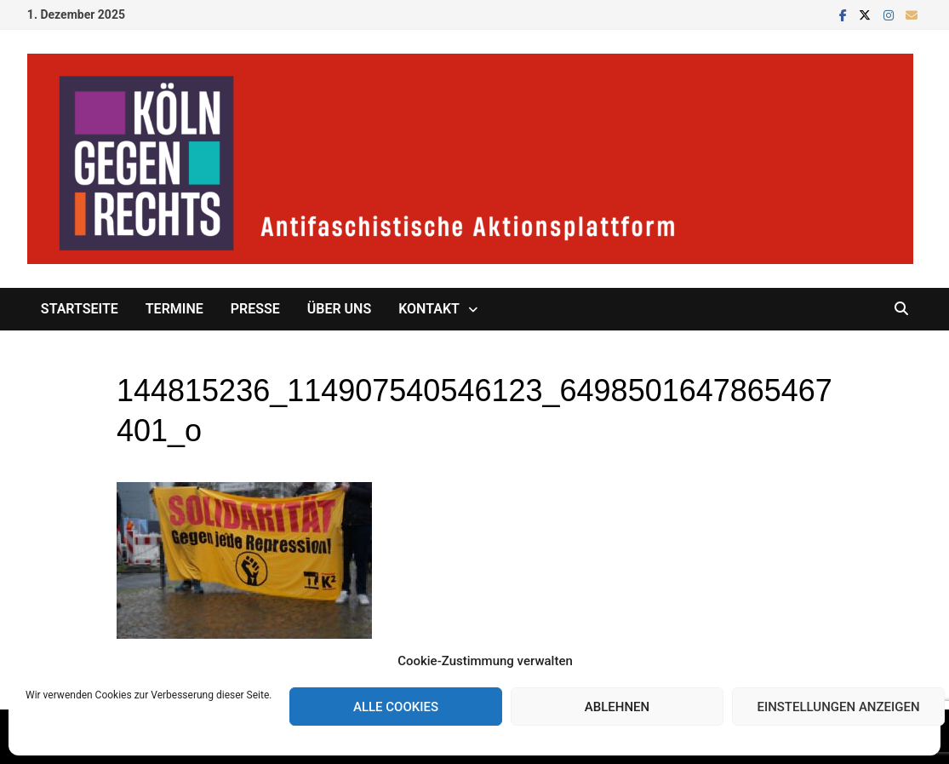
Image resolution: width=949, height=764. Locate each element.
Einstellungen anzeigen (838, 707)
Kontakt (429, 309)
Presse (255, 309)
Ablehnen (617, 707)
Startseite (79, 309)
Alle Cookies (395, 707)
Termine (174, 309)
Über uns (339, 309)
